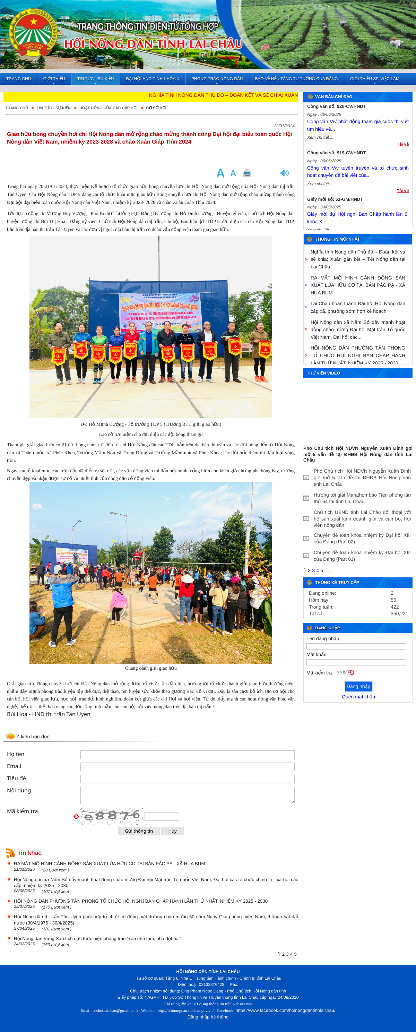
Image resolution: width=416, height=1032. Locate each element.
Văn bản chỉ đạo (333, 96)
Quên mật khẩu (358, 696)
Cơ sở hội (156, 108)
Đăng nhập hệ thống (208, 1017)
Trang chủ (16, 108)
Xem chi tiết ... (320, 140)
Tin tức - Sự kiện (54, 108)
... (328, 570)
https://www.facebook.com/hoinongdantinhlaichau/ (285, 1010)
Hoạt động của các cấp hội (108, 108)
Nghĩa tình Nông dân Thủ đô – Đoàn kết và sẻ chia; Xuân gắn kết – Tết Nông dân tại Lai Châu (284, 95)
